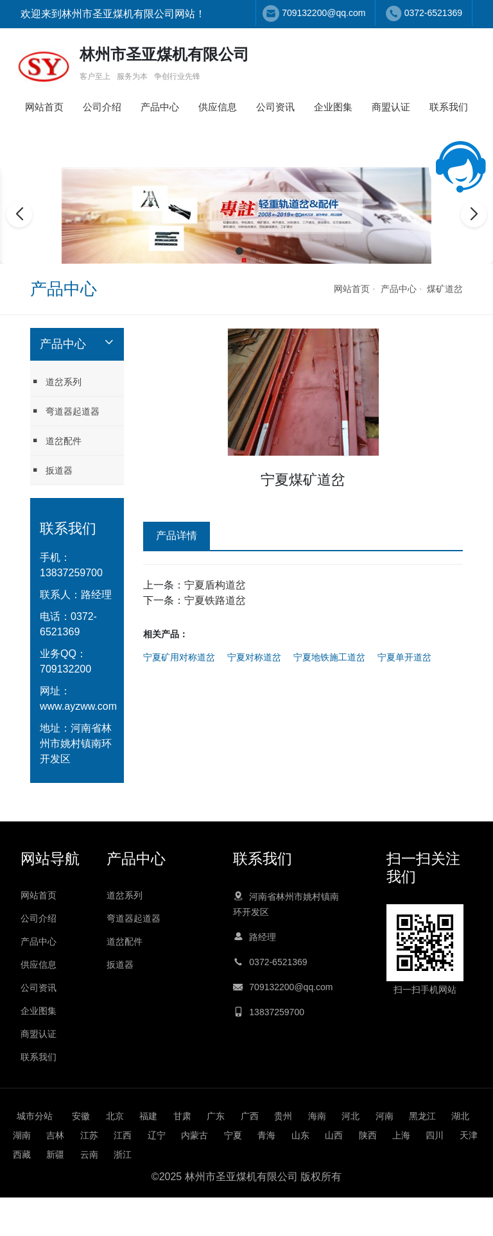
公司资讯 (275, 106)
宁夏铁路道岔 (215, 600)
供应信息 (217, 106)
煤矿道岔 (445, 289)
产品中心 (160, 106)
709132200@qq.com (323, 13)
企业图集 (333, 106)
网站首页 (44, 106)
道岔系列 (56, 381)
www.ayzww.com (78, 706)
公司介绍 (102, 106)
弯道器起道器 (64, 411)
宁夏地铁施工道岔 (329, 657)
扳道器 (51, 470)
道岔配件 (56, 440)
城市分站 (35, 1116)
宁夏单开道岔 (404, 657)
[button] (239, 251)
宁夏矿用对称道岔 (179, 657)
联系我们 (448, 106)
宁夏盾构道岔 (215, 584)
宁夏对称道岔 (254, 657)
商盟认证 (391, 106)
